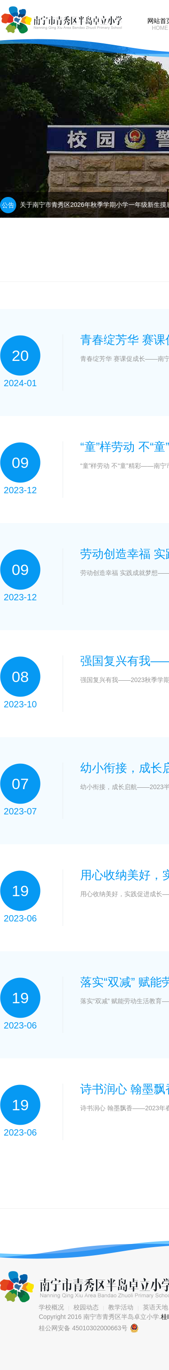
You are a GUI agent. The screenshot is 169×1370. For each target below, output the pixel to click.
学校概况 (51, 1307)
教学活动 (120, 1307)
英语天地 (155, 1307)
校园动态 (86, 1307)
